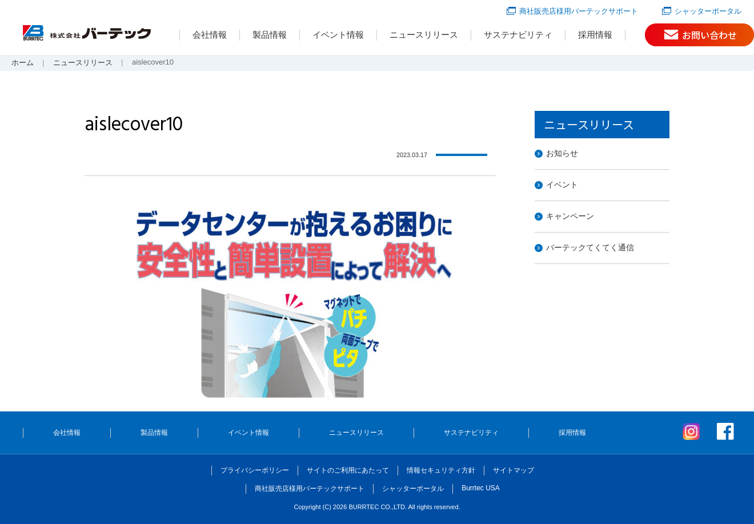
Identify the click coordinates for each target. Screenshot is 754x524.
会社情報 (209, 34)
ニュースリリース (424, 34)
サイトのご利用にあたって (348, 470)
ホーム (22, 62)
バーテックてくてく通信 (590, 247)
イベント (562, 184)
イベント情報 (338, 34)
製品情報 (269, 34)
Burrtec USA (481, 488)
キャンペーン (570, 216)
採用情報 (595, 34)
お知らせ (562, 153)
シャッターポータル (708, 11)
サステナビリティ (518, 34)
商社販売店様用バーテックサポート (578, 11)
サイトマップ (513, 470)
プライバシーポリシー (254, 470)
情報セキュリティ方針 (441, 470)
